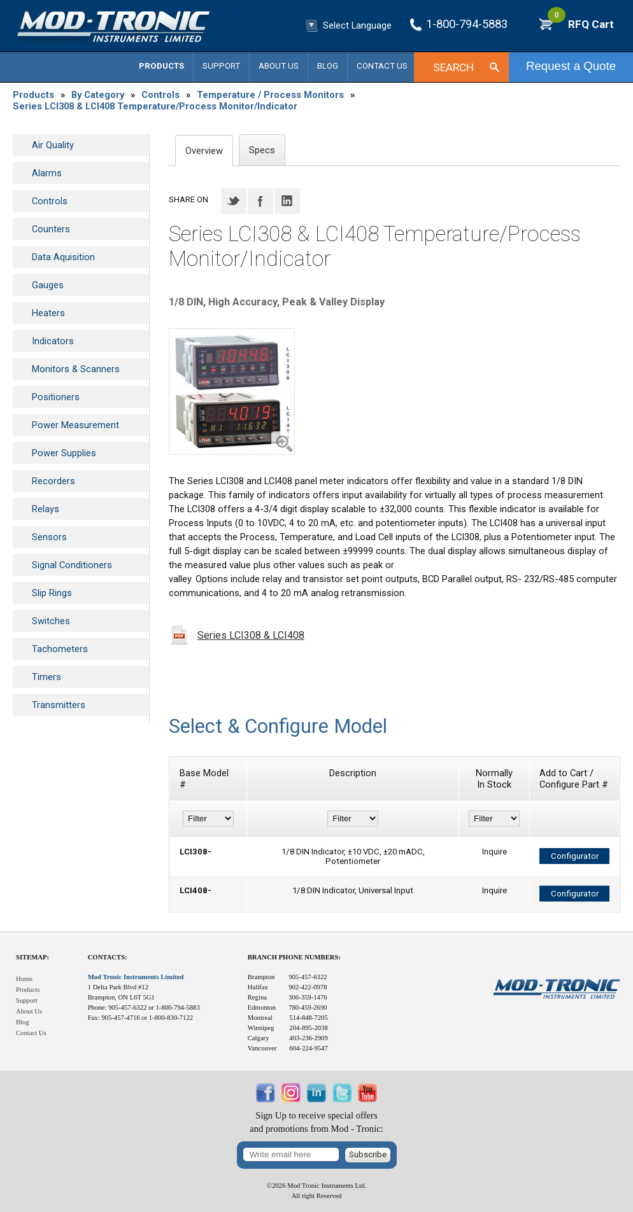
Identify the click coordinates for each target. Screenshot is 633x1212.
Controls (160, 95)
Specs (262, 150)
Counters (51, 229)
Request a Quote (571, 66)
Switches (51, 621)
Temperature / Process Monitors (270, 95)
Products (161, 66)
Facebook (260, 201)
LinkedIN (287, 201)
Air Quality (53, 145)
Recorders (53, 481)
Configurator (575, 856)
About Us (279, 66)
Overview (204, 151)
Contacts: (107, 957)
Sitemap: (32, 957)
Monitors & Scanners (76, 369)
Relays (45, 509)
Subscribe (368, 1154)
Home (24, 978)
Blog (327, 66)
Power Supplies (64, 453)
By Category (97, 95)
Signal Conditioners (72, 565)
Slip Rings (52, 593)
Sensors (49, 537)
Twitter (233, 201)
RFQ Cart (581, 24)
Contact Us (382, 66)
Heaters (48, 313)
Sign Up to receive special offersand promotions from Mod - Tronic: (316, 1122)
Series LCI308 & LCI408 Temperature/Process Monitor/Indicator (155, 106)
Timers (46, 677)
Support (221, 66)
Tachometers (60, 649)
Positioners (56, 397)
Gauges (48, 285)
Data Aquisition (63, 257)
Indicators (53, 341)
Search (453, 67)
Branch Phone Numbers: (294, 957)
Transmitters (58, 705)
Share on (188, 199)
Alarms (47, 173)
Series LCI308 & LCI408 (250, 635)
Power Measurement (75, 425)
